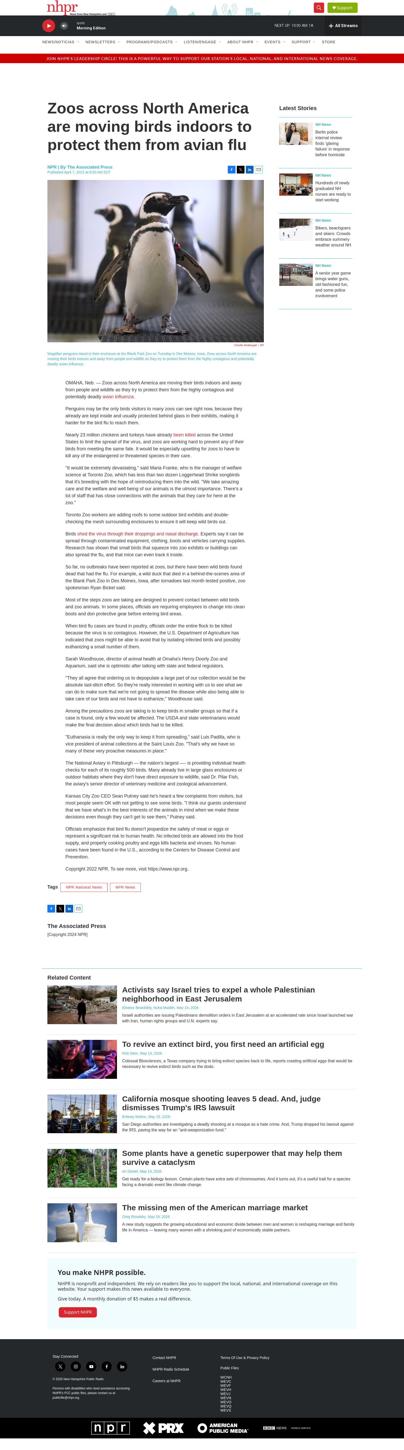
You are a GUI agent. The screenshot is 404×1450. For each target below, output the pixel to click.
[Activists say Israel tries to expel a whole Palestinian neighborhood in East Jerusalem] (82, 1016)
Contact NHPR (164, 1369)
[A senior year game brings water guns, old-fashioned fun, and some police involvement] (296, 286)
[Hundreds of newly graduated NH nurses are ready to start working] (296, 196)
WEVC (225, 1393)
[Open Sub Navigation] (78, 54)
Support (348, 13)
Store (328, 54)
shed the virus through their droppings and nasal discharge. (138, 545)
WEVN (225, 1410)
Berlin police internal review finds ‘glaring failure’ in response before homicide (332, 155)
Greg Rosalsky (134, 1228)
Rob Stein (130, 1065)
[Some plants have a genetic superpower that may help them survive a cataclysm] (82, 1180)
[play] (49, 37)
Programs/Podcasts (150, 54)
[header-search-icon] (321, 14)
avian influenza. (119, 408)
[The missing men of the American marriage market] (82, 1234)
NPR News (125, 899)
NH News (323, 136)
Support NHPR (78, 1324)
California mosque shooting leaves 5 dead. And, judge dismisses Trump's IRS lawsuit (221, 1115)
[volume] (64, 37)
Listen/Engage (200, 54)
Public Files (229, 1380)
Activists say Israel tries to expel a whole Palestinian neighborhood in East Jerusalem (218, 1006)
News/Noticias (58, 54)
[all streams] (343, 37)
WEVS (225, 1422)
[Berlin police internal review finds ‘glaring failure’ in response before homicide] (296, 145)
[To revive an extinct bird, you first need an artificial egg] (82, 1070)
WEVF (225, 1397)
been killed (184, 446)
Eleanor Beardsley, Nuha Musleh (148, 1019)
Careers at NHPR (167, 1393)
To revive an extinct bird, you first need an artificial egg (223, 1055)
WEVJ (225, 1405)
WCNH (226, 1389)
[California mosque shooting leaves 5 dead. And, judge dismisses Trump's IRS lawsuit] (82, 1125)
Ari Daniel (130, 1183)
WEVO (225, 1414)
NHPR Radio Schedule (171, 1381)
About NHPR (240, 54)
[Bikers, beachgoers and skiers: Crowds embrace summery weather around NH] (296, 241)
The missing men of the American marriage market (215, 1219)
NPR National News (84, 899)
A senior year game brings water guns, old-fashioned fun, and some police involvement (333, 296)
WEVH (225, 1401)
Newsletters (100, 54)
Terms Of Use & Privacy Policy (244, 1369)
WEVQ (225, 1418)
